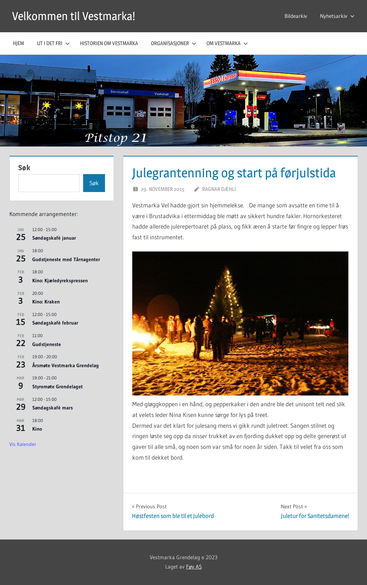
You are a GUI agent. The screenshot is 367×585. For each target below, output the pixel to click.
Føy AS (194, 566)
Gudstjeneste (46, 344)
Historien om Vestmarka (109, 43)
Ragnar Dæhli (219, 189)
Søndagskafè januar (54, 238)
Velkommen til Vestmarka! (73, 16)
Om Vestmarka (227, 43)
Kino (37, 429)
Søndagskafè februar (55, 323)
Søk (24, 167)
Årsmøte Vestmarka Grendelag (65, 365)
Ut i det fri (53, 43)
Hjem (18, 43)
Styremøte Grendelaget (57, 386)
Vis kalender (22, 444)
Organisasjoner (173, 43)
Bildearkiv (296, 16)
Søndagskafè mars (52, 407)
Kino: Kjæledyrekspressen (60, 280)
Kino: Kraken (46, 301)
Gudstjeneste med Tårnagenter (66, 259)
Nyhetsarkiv (337, 16)
